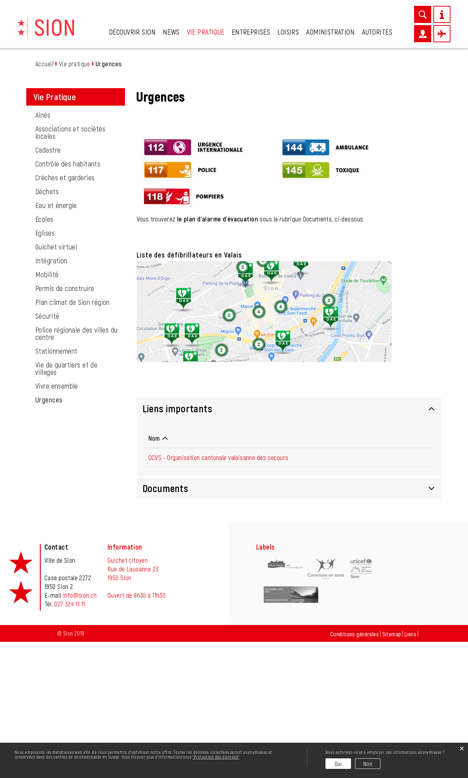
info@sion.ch (80, 731)
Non (367, 763)
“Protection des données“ (215, 756)
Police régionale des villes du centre (76, 469)
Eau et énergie (56, 341)
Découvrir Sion (132, 31)
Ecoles (44, 355)
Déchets (47, 327)
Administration (330, 31)
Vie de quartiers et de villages (66, 504)
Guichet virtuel (56, 382)
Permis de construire (64, 424)
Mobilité (46, 410)
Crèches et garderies (64, 313)
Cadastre (48, 286)
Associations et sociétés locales (70, 268)
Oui (338, 763)
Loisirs (288, 31)
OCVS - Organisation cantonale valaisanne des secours (218, 594)
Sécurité (47, 452)
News (171, 31)
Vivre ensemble (56, 522)
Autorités (377, 31)
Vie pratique (206, 31)
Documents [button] (165, 624)
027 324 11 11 (69, 740)
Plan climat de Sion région (72, 438)
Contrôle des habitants (67, 299)
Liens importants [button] (177, 544)
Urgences (67, 535)
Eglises (45, 369)
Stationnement (56, 487)
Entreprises (251, 31)
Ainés (42, 251)
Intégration (51, 396)
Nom (154, 574)
